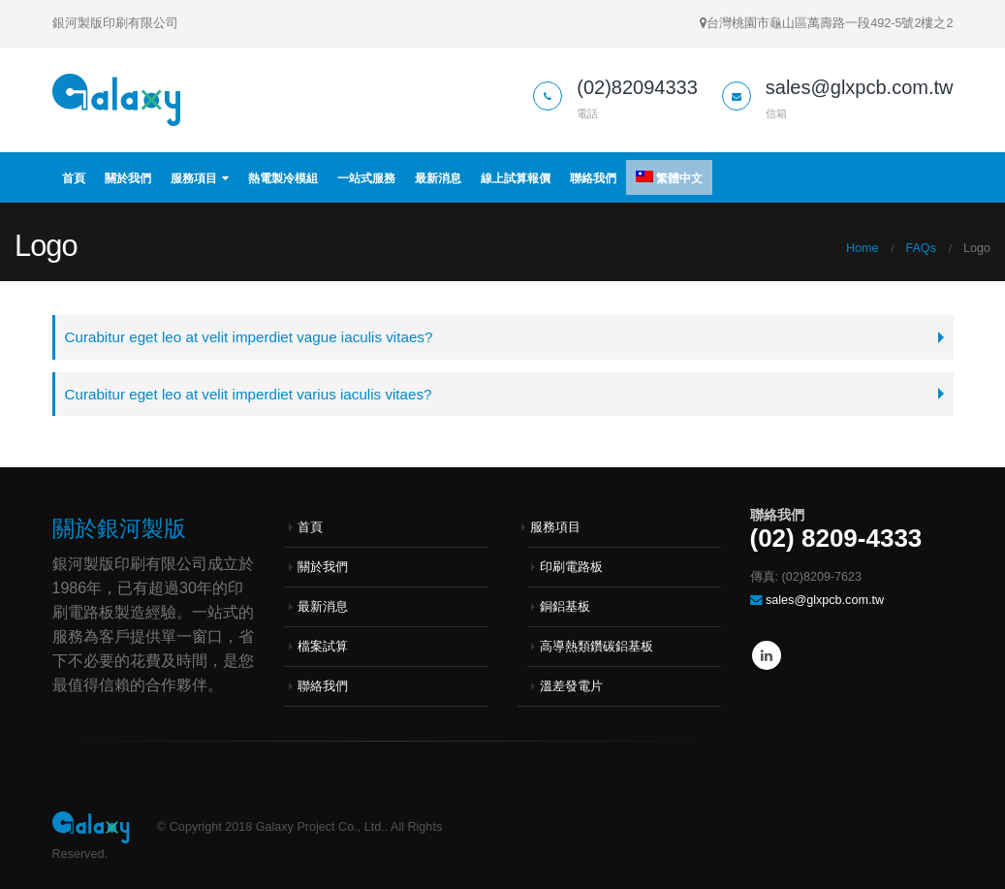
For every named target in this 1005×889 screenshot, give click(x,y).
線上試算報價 (515, 178)
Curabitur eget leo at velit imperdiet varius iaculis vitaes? (251, 394)
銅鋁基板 (565, 608)
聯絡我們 (593, 178)
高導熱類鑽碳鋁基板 (596, 647)
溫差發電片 (571, 687)
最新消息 (438, 178)
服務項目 (194, 178)
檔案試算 (323, 647)
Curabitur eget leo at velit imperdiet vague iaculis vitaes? (251, 337)
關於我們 (128, 178)
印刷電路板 (571, 568)
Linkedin (766, 656)
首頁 (73, 178)
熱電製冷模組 (283, 178)
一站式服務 (366, 178)
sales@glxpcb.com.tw (825, 601)
